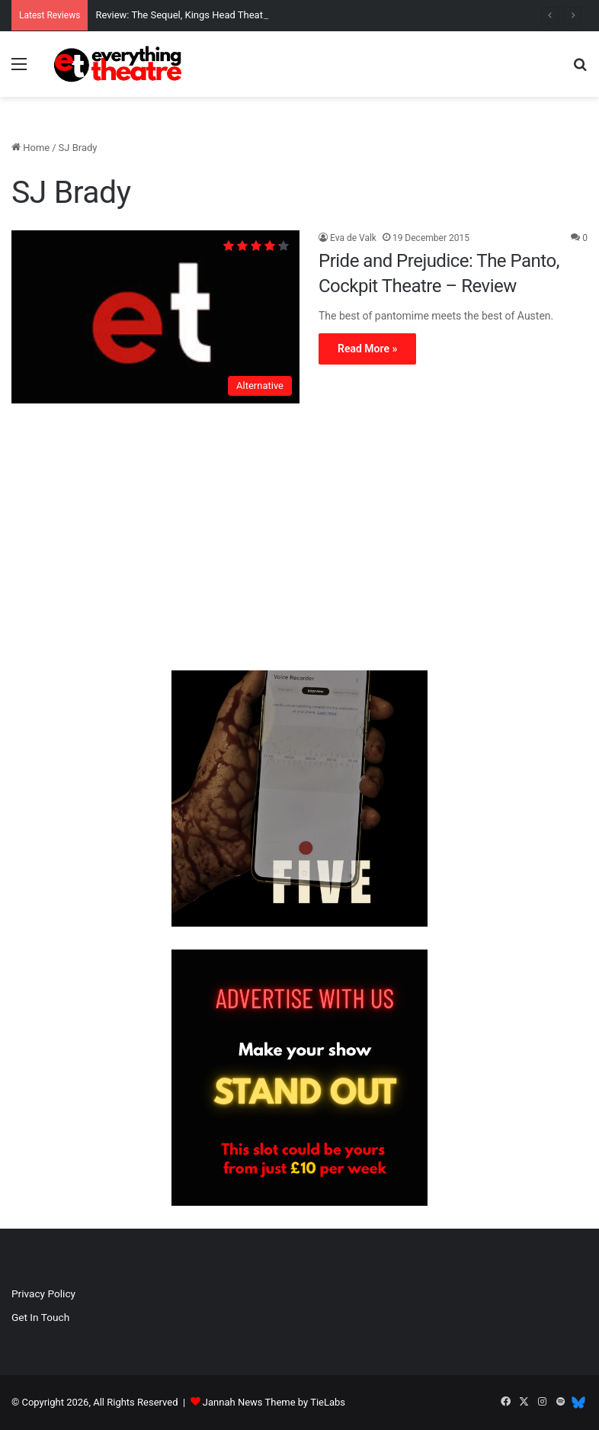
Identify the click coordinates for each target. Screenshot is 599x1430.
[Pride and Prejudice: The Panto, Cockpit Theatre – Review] (155, 316)
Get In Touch (40, 1317)
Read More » (367, 348)
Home (30, 147)
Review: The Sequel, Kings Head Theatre (183, 15)
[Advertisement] (299, 541)
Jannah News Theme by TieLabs (274, 1402)
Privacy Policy (43, 1293)
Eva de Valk (353, 238)
